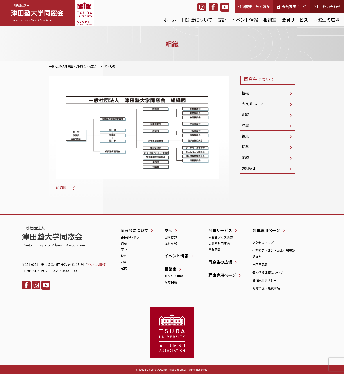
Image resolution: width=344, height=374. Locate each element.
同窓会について (197, 19)
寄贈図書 (214, 249)
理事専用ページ (222, 275)
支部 (222, 19)
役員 (245, 135)
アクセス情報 (96, 264)
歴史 (245, 125)
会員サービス (295, 19)
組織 (245, 92)
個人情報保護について (267, 272)
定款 (245, 157)
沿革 (245, 146)
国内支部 (171, 237)
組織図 (62, 187)
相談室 (269, 19)
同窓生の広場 (326, 19)
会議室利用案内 (219, 243)
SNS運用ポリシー (264, 280)
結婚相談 (171, 282)
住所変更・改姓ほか (254, 6)
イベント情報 (245, 19)
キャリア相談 (174, 276)
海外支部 (171, 243)
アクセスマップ (263, 242)
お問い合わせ (327, 6)
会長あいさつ (252, 103)
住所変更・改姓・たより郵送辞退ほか (273, 253)
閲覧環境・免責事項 (266, 288)
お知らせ (249, 168)
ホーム (169, 19)
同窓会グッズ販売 (220, 237)
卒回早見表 (260, 264)
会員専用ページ (292, 6)
